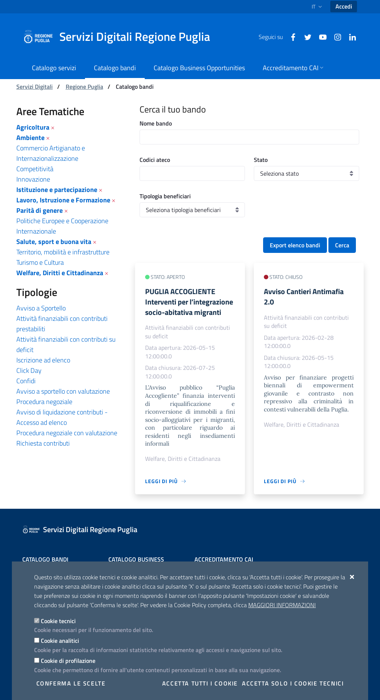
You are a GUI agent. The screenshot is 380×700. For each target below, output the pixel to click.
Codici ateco (155, 159)
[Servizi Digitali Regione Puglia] (121, 37)
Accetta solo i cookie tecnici (293, 683)
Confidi (26, 381)
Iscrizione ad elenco (43, 360)
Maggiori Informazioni (282, 604)
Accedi (343, 6)
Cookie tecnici (58, 620)
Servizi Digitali (34, 86)
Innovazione (33, 179)
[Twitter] (305, 36)
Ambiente (30, 138)
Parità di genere (39, 210)
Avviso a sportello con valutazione (63, 391)
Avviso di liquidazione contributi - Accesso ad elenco (62, 417)
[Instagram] (334, 36)
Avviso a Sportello (41, 308)
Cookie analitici (60, 640)
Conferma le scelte (71, 683)
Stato (261, 159)
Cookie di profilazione (68, 660)
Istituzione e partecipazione (56, 190)
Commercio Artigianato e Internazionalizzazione (50, 153)
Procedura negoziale (44, 402)
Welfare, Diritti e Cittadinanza (59, 273)
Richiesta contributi (43, 443)
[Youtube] (319, 36)
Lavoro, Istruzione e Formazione (63, 200)
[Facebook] (290, 36)
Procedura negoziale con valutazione (66, 433)
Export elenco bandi (295, 245)
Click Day (29, 370)
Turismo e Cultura (40, 262)
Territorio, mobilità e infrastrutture (62, 252)
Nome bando (156, 123)
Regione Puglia (84, 86)
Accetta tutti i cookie (200, 683)
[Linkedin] (349, 36)
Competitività (34, 169)
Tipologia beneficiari (165, 196)
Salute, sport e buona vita (53, 242)
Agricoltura (32, 127)
